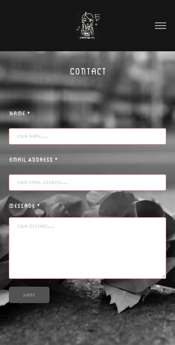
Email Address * (33, 159)
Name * (19, 113)
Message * (24, 205)
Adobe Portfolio (100, 329)
